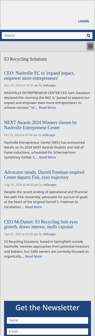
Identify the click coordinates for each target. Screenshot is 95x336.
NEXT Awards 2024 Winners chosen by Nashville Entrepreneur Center (40, 125)
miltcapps (49, 85)
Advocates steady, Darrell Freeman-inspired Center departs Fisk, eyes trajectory (44, 175)
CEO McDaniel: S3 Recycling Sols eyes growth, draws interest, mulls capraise (41, 225)
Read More (47, 107)
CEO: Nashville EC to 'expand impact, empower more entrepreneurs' (39, 76)
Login (83, 21)
